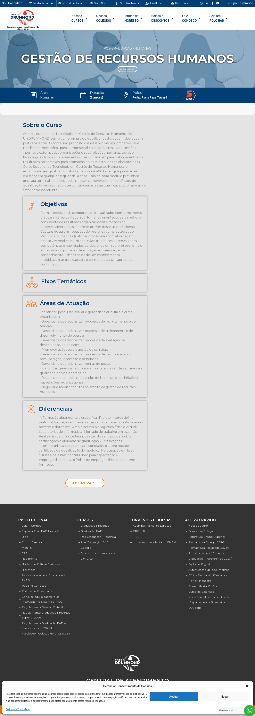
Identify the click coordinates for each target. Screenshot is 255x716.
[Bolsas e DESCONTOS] (162, 18)
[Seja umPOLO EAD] (219, 18)
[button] (247, 686)
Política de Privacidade (17, 709)
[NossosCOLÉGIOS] (106, 18)
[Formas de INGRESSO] (133, 18)
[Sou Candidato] (14, 3)
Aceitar (174, 696)
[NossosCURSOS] (79, 18)
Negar (225, 696)
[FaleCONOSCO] (191, 18)
